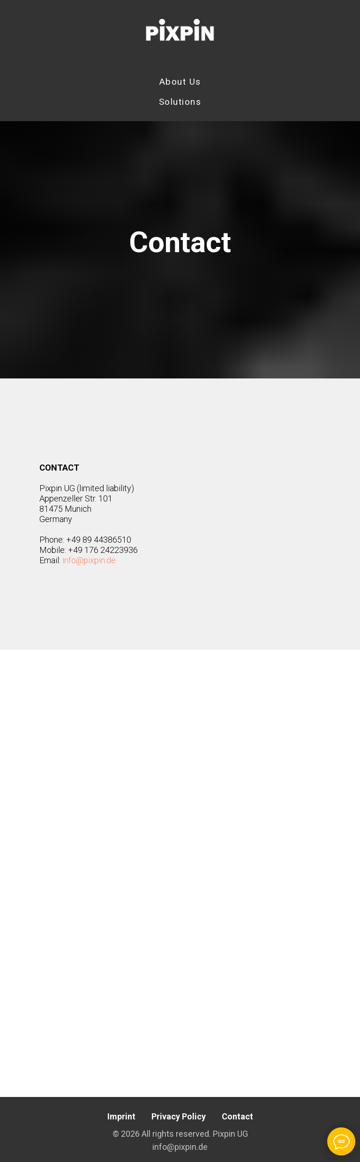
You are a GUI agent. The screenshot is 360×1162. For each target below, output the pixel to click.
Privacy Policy (178, 1116)
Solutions (180, 101)
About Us (180, 81)
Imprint (121, 1116)
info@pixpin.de (89, 560)
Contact (237, 1116)
